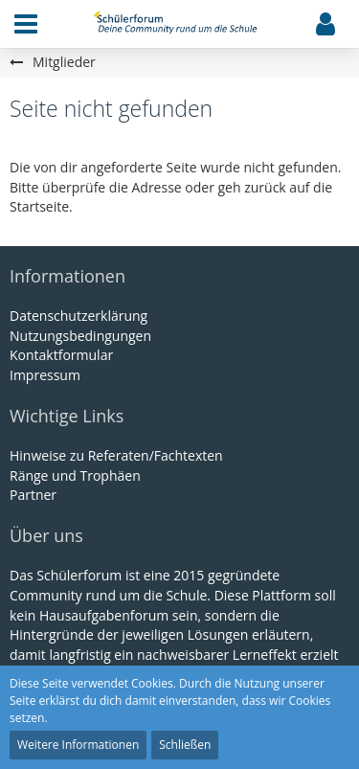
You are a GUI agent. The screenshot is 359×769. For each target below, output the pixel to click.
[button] (26, 24)
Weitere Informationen (78, 744)
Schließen (185, 744)
